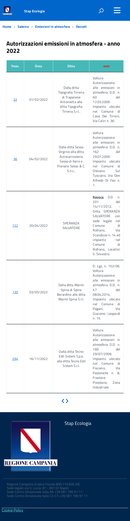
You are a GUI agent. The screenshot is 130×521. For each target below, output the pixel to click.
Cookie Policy (12, 510)
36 (15, 158)
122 (15, 225)
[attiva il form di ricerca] (101, 11)
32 (15, 99)
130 (15, 292)
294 (15, 358)
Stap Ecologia (34, 11)
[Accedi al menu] (117, 10)
